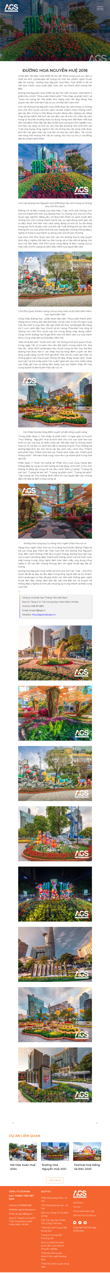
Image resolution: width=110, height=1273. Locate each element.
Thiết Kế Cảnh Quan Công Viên (55, 1266)
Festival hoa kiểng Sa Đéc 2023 (87, 1167)
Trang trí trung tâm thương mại (51, 1237)
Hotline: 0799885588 (20, 1206)
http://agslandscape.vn (44, 615)
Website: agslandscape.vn (22, 1210)
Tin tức (77, 1207)
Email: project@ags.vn (20, 1214)
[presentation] (13, 1123)
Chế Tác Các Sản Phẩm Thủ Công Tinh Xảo (53, 1222)
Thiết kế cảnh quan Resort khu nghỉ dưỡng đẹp (53, 1257)
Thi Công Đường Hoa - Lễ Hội (54, 1207)
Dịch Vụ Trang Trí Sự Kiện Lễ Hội (55, 1215)
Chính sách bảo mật (83, 1212)
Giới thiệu (78, 1203)
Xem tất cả (55, 1181)
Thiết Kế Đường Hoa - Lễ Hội (54, 1200)
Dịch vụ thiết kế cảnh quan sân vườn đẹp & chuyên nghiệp (52, 1246)
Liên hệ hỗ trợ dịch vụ (84, 1216)
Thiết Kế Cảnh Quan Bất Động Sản (54, 1230)
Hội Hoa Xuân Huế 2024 (22, 1167)
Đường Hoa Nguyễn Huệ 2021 (54, 1167)
